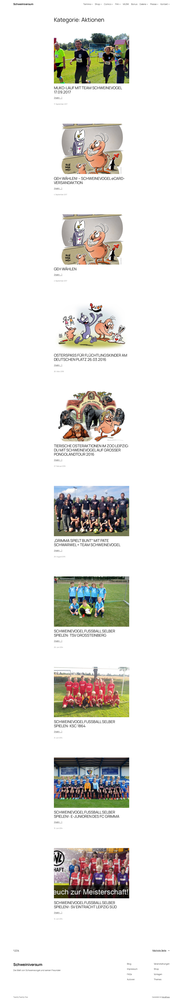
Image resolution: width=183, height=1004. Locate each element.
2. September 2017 (60, 281)
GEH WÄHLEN (65, 269)
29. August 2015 (59, 556)
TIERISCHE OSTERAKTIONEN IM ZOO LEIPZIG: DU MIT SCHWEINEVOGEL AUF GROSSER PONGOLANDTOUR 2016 (91, 450)
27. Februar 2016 (60, 466)
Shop (97, 4)
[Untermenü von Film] (120, 4)
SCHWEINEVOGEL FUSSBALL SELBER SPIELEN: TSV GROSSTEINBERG (84, 633)
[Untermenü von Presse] (157, 4)
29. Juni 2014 (58, 647)
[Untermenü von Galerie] (147, 4)
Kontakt (164, 4)
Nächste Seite (161, 950)
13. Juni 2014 (58, 828)
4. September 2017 (60, 194)
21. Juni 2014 (58, 738)
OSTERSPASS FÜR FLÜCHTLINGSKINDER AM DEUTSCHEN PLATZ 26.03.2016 (90, 357)
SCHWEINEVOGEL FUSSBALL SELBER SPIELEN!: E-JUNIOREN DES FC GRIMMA (86, 814)
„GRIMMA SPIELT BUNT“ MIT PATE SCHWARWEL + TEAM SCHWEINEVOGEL (87, 542)
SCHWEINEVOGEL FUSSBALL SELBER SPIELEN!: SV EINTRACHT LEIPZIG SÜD (85, 905)
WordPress (166, 997)
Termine (87, 4)
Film (117, 4)
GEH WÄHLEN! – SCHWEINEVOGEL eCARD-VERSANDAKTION (89, 180)
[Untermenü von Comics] (112, 4)
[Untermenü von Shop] (101, 4)
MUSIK (126, 4)
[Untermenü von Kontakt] (169, 4)
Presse (153, 4)
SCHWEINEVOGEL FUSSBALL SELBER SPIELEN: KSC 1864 (84, 724)
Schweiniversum (23, 4)
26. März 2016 (59, 371)
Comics (107, 4)
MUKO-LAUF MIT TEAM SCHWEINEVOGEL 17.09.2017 (88, 90)
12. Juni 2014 (58, 919)
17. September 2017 (60, 104)
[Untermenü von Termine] (92, 4)
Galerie (143, 4)
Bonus (134, 4)
